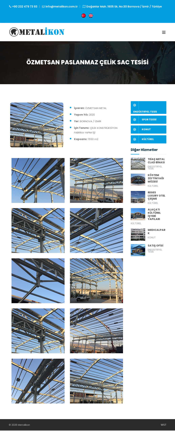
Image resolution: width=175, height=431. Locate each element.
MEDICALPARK (157, 233)
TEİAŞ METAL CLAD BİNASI (157, 161)
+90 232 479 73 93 (24, 6)
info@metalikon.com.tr (62, 6)
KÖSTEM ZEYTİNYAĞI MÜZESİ (156, 179)
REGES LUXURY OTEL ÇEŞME (157, 196)
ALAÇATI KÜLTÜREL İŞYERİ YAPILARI (155, 216)
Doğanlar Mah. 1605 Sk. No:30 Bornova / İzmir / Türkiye (124, 6)
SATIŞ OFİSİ (155, 247)
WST (163, 425)
